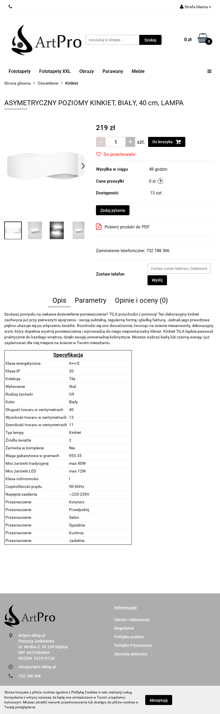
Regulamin (124, 628)
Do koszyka (166, 142)
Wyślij (157, 280)
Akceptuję (159, 700)
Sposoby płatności (131, 654)
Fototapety (20, 71)
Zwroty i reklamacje (132, 619)
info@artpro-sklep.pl (37, 667)
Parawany (113, 71)
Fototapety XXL (55, 71)
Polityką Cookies (84, 692)
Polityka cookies (129, 637)
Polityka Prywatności (133, 645)
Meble (138, 71)
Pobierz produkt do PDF (123, 227)
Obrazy (86, 71)
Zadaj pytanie (112, 210)
